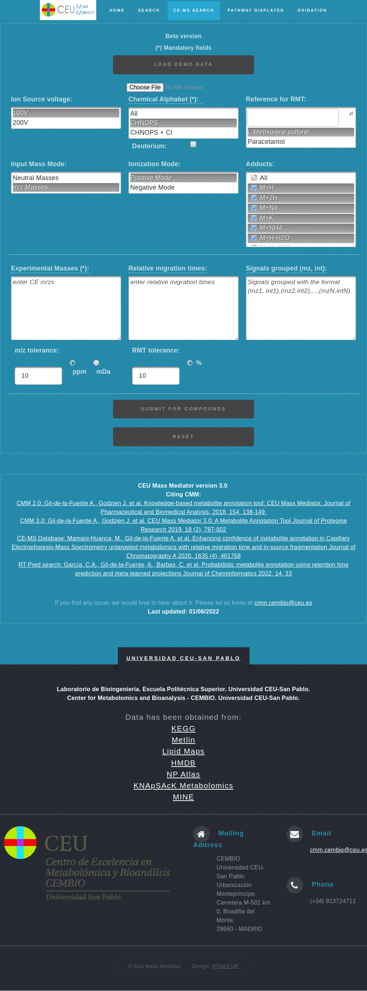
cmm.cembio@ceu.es (283, 603)
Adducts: (260, 164)
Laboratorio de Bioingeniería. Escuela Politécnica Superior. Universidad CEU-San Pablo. (183, 689)
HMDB (183, 763)
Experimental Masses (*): (50, 268)
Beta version (183, 36)
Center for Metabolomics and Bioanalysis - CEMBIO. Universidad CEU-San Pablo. (183, 698)
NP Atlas (184, 774)
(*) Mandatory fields (183, 48)
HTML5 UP (225, 966)
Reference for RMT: (276, 99)
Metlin (183, 740)
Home (117, 10)
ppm (79, 372)
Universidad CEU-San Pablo (183, 659)
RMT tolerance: (156, 355)
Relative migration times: (167, 268)
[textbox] (293, 117)
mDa (103, 372)
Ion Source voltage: (43, 99)
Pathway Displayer (256, 10)
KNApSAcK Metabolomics (183, 786)
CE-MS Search (193, 10)
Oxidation (312, 10)
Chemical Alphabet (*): (165, 99)
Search (149, 10)
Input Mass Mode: (39, 164)
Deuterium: (149, 146)
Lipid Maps (183, 751)
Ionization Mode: (154, 164)
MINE (183, 797)
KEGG (183, 728)
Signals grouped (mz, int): (286, 268)
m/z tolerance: (37, 355)
